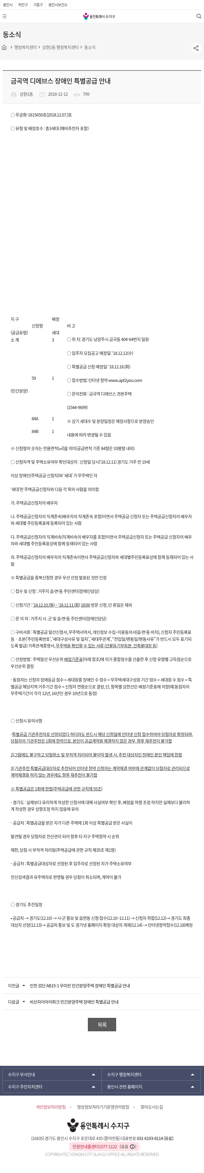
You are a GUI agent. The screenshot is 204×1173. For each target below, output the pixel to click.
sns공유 (196, 48)
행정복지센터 (124, 1074)
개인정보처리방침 (51, 1107)
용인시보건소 (57, 4)
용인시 (7, 4)
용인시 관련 (124, 1086)
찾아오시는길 (152, 1107)
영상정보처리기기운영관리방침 (103, 1107)
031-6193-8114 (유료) (155, 1138)
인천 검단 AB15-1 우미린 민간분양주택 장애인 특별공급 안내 (80, 985)
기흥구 (38, 4)
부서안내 (21, 1074)
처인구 (23, 4)
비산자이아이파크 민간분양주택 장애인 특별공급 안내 (74, 1002)
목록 (102, 1025)
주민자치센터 (25, 1086)
